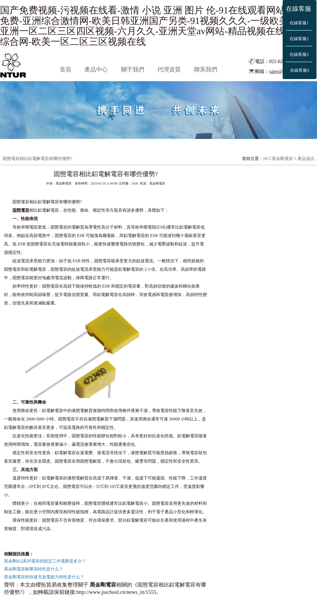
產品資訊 (305, 158)
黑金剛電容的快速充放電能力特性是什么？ (44, 577)
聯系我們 (205, 69)
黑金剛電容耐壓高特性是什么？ (33, 569)
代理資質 (169, 69)
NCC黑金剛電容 (278, 158)
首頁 (65, 69)
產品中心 (96, 69)
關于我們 (132, 69)
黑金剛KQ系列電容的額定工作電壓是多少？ (45, 561)
